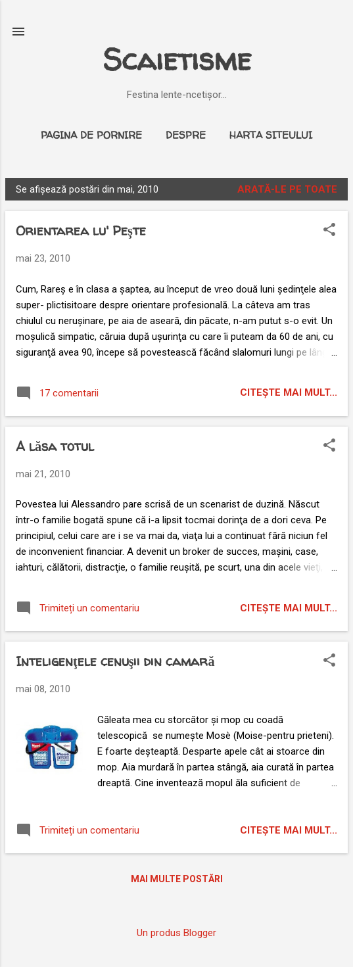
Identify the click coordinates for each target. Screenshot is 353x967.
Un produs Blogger (176, 933)
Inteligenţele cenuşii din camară (115, 661)
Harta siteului (270, 135)
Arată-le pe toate (287, 189)
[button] (329, 231)
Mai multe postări (177, 879)
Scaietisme (177, 59)
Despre (186, 135)
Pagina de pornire (91, 135)
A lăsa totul (55, 446)
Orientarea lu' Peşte (81, 230)
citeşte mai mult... (288, 392)
